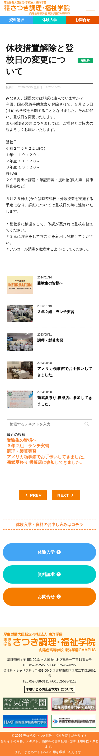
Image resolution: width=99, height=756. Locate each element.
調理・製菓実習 (50, 340)
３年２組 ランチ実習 (55, 312)
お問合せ (82, 20)
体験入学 (49, 20)
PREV (32, 495)
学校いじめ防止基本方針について (49, 689)
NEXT (66, 495)
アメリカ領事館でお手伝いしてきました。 (47, 457)
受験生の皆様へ (50, 283)
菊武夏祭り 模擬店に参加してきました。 (45, 462)
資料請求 (16, 20)
